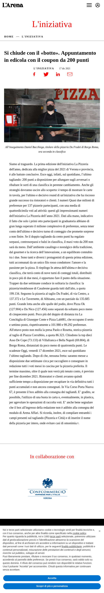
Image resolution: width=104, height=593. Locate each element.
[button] (99, 531)
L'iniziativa (32, 36)
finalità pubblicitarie (72, 546)
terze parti (55, 536)
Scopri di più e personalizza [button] (52, 586)
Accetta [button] (52, 578)
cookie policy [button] (79, 533)
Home (9, 36)
